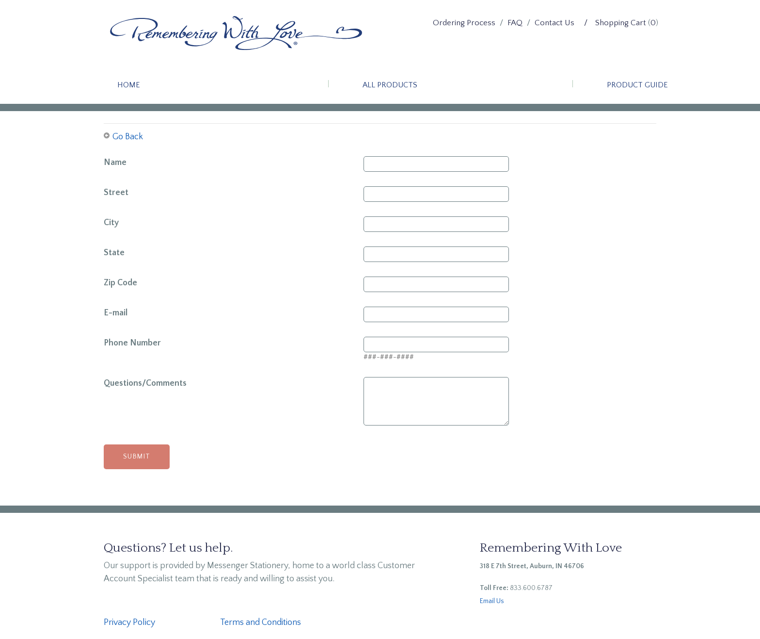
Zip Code (120, 283)
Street (116, 192)
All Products (390, 85)
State (114, 253)
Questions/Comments (145, 383)
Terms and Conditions (260, 622)
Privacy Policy (129, 622)
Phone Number (132, 343)
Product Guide (637, 85)
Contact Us (554, 22)
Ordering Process (464, 22)
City (111, 223)
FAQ (514, 22)
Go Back (127, 137)
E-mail (115, 313)
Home (128, 85)
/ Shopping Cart (615, 22)
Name (115, 162)
